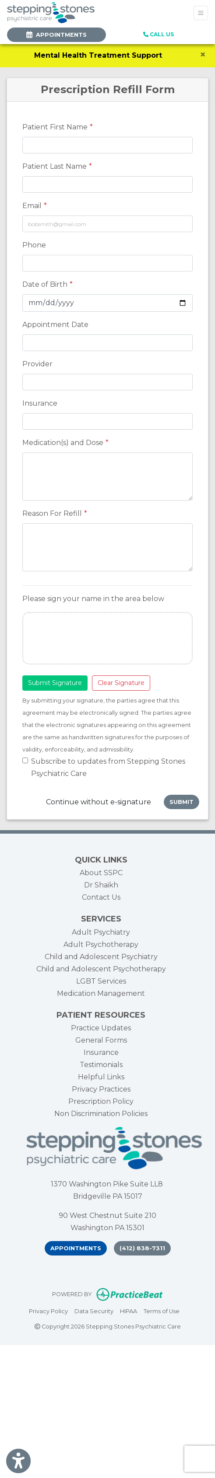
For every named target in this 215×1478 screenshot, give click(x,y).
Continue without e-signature (98, 802)
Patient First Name (55, 127)
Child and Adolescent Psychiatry (101, 957)
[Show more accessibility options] (18, 1461)
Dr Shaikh (101, 885)
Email (32, 206)
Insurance (39, 403)
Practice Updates (101, 1028)
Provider (37, 364)
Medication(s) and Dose (62, 442)
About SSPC (101, 873)
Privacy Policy (48, 1311)
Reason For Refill (52, 513)
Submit (181, 802)
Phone (34, 245)
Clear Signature (121, 683)
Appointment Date (55, 324)
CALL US (158, 34)
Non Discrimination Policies (101, 1113)
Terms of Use (162, 1311)
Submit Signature (55, 683)
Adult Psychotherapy (100, 944)
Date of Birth (44, 284)
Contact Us (101, 897)
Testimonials (101, 1065)
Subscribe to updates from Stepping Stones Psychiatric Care (108, 767)
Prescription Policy (101, 1101)
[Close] (203, 54)
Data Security (93, 1311)
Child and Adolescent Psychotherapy (101, 969)
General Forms (101, 1040)
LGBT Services (101, 981)
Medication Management (101, 993)
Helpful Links (101, 1077)
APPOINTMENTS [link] (56, 34)
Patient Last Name (54, 166)
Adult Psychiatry (101, 932)
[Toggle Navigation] (201, 13)
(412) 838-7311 (142, 1248)
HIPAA (128, 1311)
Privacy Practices (101, 1089)
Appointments (75, 1248)
